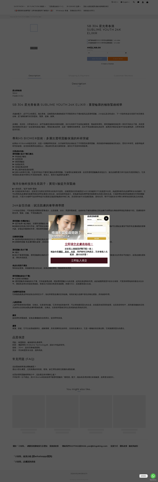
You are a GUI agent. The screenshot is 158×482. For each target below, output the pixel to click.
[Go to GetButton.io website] (153, 480)
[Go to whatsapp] (153, 476)
